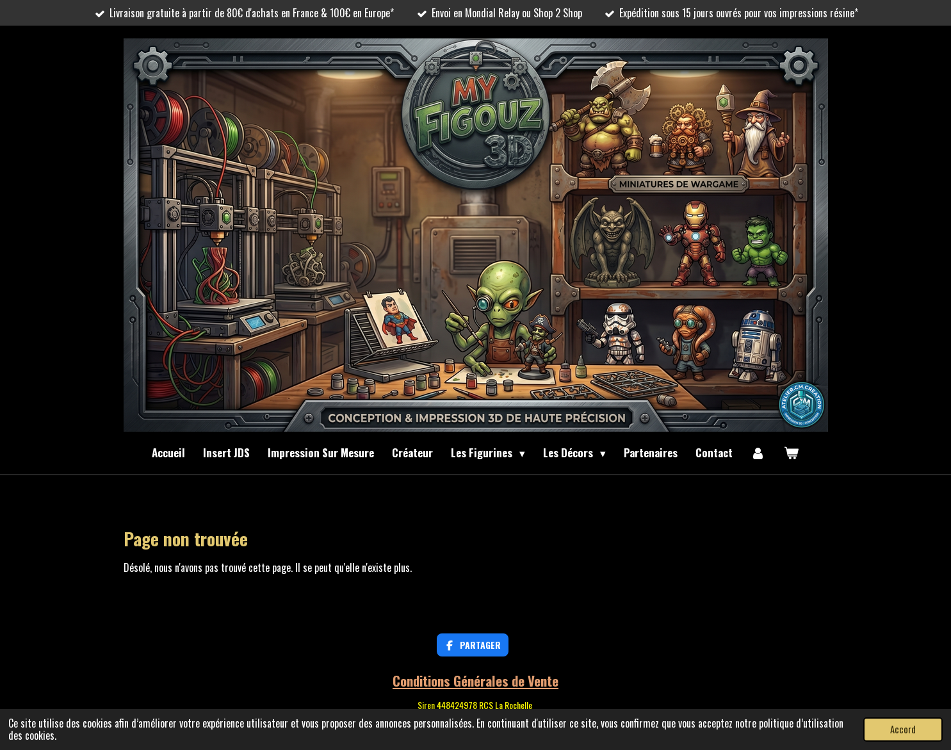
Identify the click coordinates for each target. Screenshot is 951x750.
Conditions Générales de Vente (475, 680)
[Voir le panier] (791, 452)
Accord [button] (903, 729)
